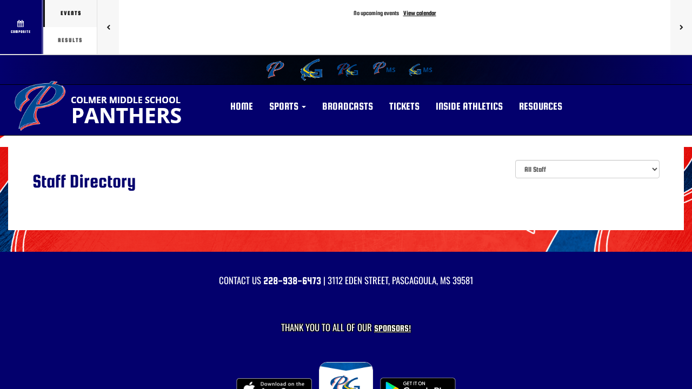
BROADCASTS (347, 106)
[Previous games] (108, 27)
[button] (287, 106)
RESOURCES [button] (540, 106)
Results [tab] (70, 40)
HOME (241, 106)
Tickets (404, 106)
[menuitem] (274, 69)
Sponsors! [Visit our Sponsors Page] (392, 328)
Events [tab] (71, 13)
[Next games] (681, 27)
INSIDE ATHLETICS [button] (469, 106)
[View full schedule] (21, 27)
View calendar (419, 13)
